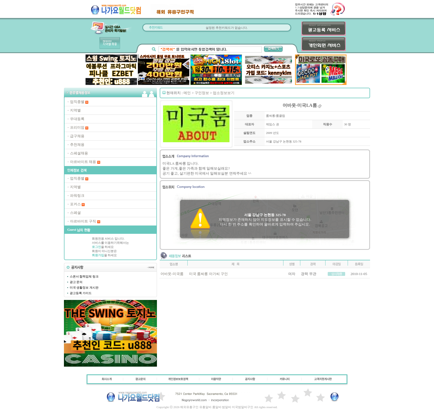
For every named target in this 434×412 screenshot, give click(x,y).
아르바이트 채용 (83, 162)
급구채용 (77, 136)
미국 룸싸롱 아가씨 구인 (208, 274)
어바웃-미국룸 (172, 274)
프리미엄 (77, 127)
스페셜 (75, 213)
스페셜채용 (79, 153)
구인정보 (202, 93)
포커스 (75, 204)
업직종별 (77, 102)
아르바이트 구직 (83, 221)
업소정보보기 (223, 93)
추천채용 (77, 144)
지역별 (75, 110)
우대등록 (77, 119)
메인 (187, 93)
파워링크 (77, 195)
